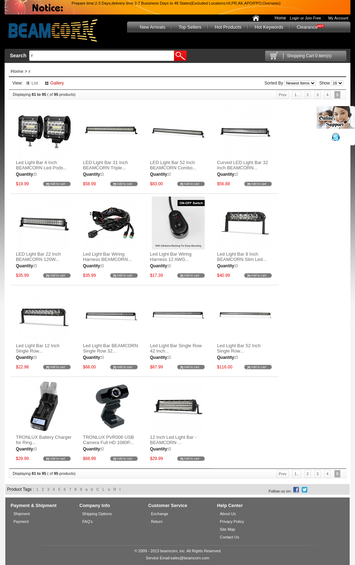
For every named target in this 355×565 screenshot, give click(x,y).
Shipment (21, 514)
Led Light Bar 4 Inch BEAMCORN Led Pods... (41, 165)
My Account (336, 18)
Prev (283, 95)
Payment (21, 521)
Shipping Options (97, 514)
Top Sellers (190, 27)
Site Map (227, 529)
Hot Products (228, 27)
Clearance (307, 27)
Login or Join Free (305, 18)
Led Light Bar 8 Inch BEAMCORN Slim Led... (241, 256)
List (34, 83)
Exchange (159, 514)
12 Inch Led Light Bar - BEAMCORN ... (173, 440)
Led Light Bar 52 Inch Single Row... (239, 348)
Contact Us (229, 537)
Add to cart (57, 184)
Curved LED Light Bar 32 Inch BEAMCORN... (242, 165)
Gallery (57, 83)
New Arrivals (152, 27)
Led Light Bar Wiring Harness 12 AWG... (171, 256)
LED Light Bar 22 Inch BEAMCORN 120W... (38, 256)
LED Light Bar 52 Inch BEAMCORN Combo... (173, 165)
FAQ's (87, 521)
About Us (228, 514)
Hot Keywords (269, 27)
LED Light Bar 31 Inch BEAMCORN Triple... (105, 165)
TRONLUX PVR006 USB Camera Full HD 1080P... (108, 440)
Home (280, 18)
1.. (296, 95)
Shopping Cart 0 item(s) (309, 55)
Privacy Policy (232, 521)
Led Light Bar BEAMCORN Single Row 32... (110, 348)
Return (157, 521)
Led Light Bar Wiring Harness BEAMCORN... (107, 256)
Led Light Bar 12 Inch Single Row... (38, 348)
